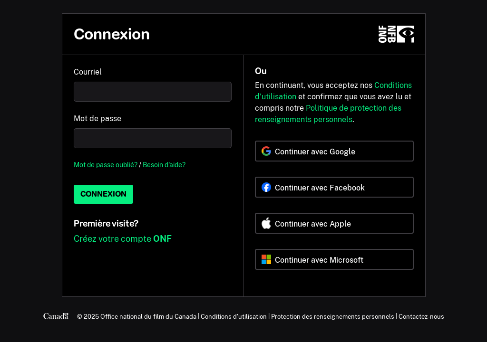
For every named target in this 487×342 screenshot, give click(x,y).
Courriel (88, 71)
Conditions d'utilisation (234, 316)
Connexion (103, 194)
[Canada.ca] (55, 316)
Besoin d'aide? (164, 165)
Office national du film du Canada (148, 316)
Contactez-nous (421, 316)
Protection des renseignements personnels (332, 316)
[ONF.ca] (396, 34)
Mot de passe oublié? (105, 165)
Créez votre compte (123, 239)
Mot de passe (97, 118)
